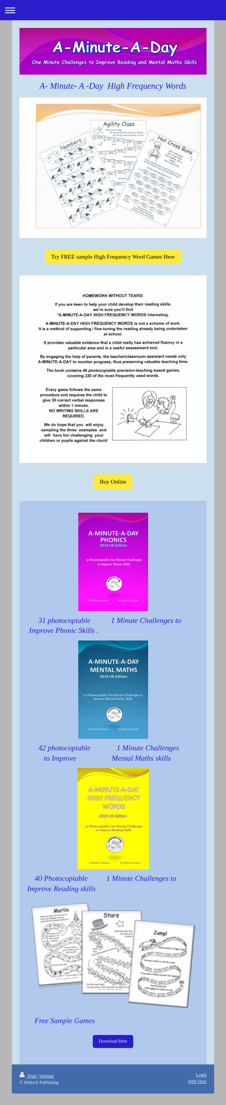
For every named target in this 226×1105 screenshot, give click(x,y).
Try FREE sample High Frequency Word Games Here (112, 257)
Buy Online (113, 482)
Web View (197, 1081)
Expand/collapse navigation (113, 10)
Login (201, 1074)
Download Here (113, 1041)
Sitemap (46, 1076)
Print (28, 1076)
